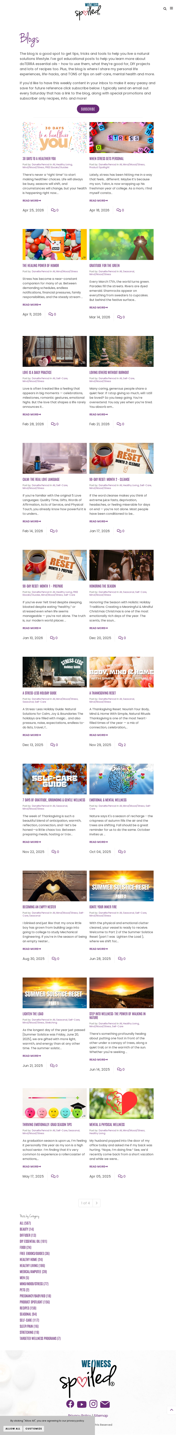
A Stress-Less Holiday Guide (40, 693)
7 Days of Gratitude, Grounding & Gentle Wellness (54, 800)
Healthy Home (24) (31, 1260)
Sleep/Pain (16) (29, 1326)
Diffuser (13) (28, 1235)
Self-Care (61, 378)
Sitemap (101, 1416)
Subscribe (88, 109)
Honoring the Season (102, 586)
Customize (33, 1428)
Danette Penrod (40, 164)
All (54, 164)
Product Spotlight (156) (35, 1302)
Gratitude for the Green (104, 265)
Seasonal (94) (28, 1314)
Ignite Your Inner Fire (103, 907)
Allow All (13, 1428)
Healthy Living (64, 164)
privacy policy (75, 1420)
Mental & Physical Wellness (107, 1124)
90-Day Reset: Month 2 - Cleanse (109, 479)
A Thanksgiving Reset (102, 693)
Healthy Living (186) (32, 1266)
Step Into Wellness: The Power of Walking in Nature (117, 1016)
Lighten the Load (33, 1014)
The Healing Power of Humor (41, 265)
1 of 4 (85, 1203)
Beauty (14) (27, 1229)
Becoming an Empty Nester (39, 907)
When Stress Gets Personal (106, 158)
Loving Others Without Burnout (109, 372)
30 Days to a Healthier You (39, 158)
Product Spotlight (99, 167)
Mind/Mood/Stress (33, 167)
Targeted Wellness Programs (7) (40, 1338)
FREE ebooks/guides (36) (35, 1253)
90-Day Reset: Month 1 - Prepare (43, 586)
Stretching (51, 1023)
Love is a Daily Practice (37, 372)
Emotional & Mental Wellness (107, 800)
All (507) (25, 1223)
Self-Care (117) (29, 1320)
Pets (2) (24, 1290)
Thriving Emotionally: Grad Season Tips (47, 1124)
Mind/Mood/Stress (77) (34, 1284)
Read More (32, 201)
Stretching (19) (29, 1332)
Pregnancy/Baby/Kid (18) (35, 1296)
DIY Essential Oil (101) (33, 1241)
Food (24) (25, 1247)
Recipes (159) (28, 1308)
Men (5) (24, 1278)
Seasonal (128, 271)
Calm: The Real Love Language (41, 479)
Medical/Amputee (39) (33, 1272)
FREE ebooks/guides (56, 167)
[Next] (96, 1203)
